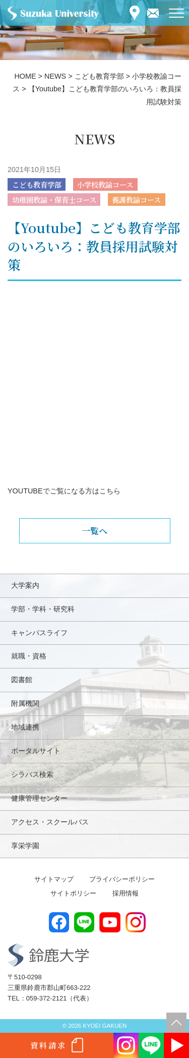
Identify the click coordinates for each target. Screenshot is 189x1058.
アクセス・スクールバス (50, 822)
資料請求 (48, 1045)
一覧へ (94, 530)
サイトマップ (54, 879)
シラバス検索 (32, 774)
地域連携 (25, 727)
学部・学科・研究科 (43, 609)
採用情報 (125, 893)
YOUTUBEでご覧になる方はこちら (64, 491)
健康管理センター (39, 798)
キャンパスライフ (39, 633)
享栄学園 (25, 846)
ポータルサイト (35, 751)
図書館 (21, 680)
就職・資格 (28, 656)
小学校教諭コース (105, 184)
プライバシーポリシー (122, 879)
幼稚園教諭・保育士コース (54, 199)
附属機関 (25, 703)
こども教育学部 (36, 184)
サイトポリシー (73, 893)
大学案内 (25, 585)
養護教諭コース (136, 199)
